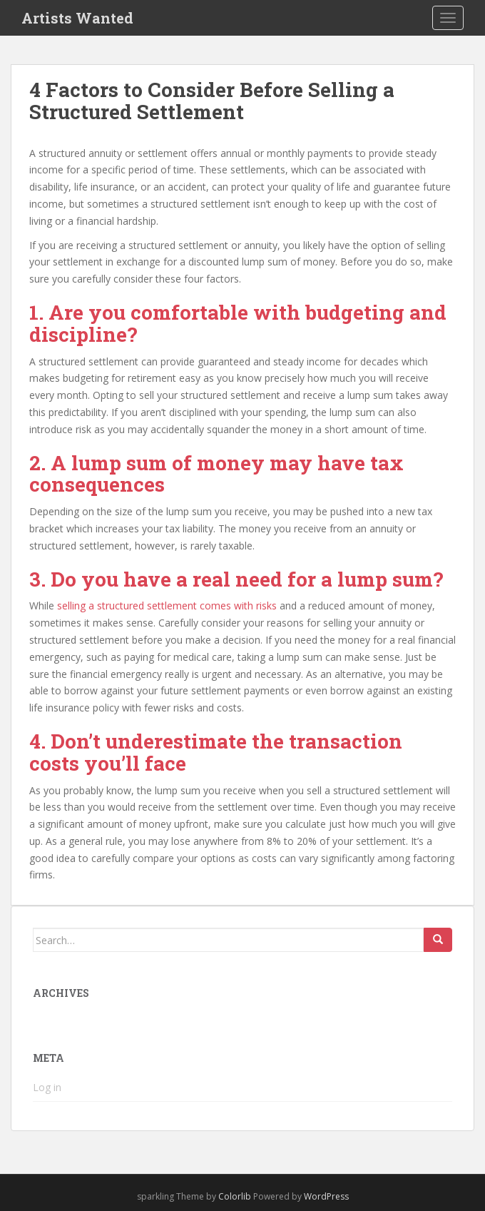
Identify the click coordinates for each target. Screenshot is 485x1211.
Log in (47, 1087)
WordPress (326, 1196)
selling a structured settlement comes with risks (167, 605)
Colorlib (234, 1196)
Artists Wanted (77, 18)
